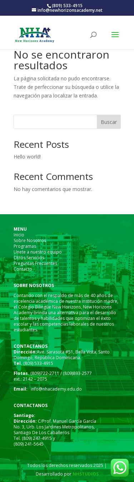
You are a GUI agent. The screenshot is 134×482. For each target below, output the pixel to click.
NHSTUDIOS (85, 474)
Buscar (109, 122)
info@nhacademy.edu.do (56, 389)
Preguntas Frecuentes (35, 263)
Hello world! (27, 156)
